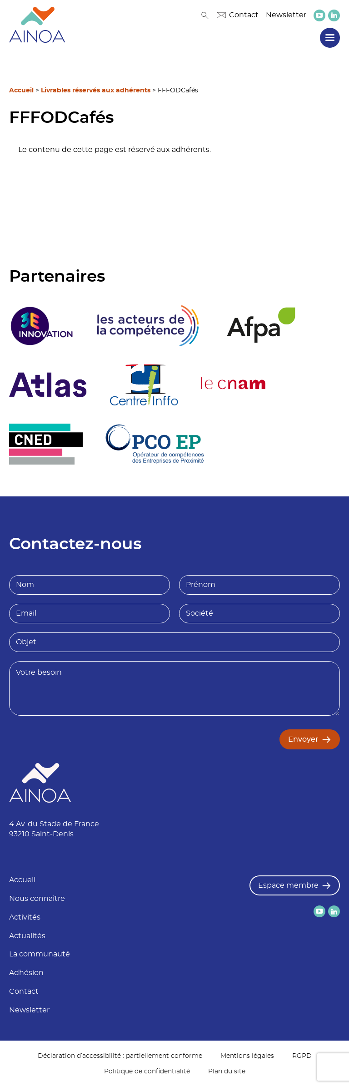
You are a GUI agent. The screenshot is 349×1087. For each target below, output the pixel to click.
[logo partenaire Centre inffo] (144, 384)
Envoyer (303, 739)
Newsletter (286, 15)
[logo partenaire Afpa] (260, 325)
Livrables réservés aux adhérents (95, 90)
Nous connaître (37, 898)
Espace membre (288, 885)
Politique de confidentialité (147, 1071)
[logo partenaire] (147, 325)
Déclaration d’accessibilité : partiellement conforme (120, 1056)
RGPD (302, 1056)
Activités (24, 917)
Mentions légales (247, 1056)
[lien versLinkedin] (334, 15)
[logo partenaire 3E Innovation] (42, 325)
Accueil (21, 90)
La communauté (39, 954)
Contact (238, 15)
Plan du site (226, 1071)
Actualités (27, 936)
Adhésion (26, 972)
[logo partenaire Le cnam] (233, 384)
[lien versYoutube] (319, 15)
